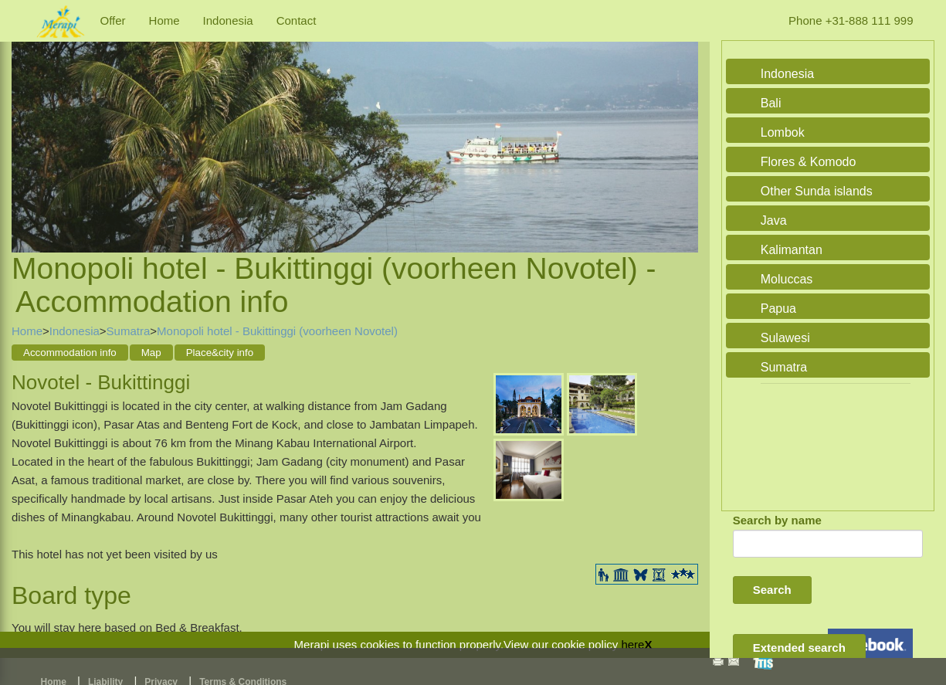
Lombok (783, 132)
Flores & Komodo (808, 161)
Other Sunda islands (817, 191)
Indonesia (228, 20)
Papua (778, 308)
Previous (27, 128)
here (632, 644)
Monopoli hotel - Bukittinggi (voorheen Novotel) (277, 330)
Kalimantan (791, 249)
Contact (296, 20)
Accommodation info (70, 352)
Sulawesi (785, 337)
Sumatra (129, 330)
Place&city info (219, 352)
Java (774, 220)
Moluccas (787, 279)
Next (682, 128)
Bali (771, 103)
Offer (113, 20)
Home (164, 20)
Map (151, 352)
